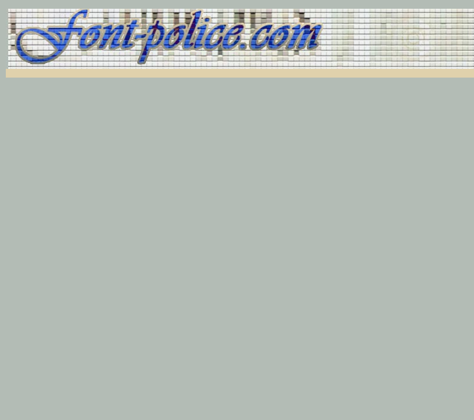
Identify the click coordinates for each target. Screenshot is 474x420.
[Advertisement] (147, 73)
